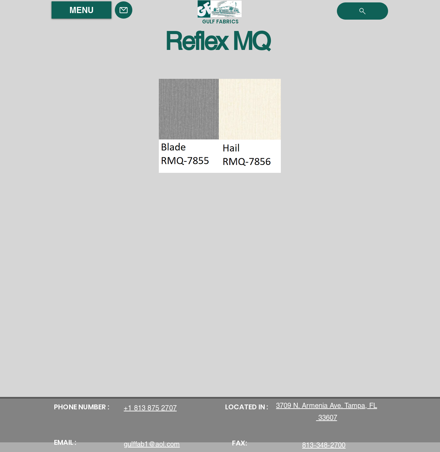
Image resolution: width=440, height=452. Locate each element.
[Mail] (123, 10)
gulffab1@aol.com (152, 444)
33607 (327, 417)
